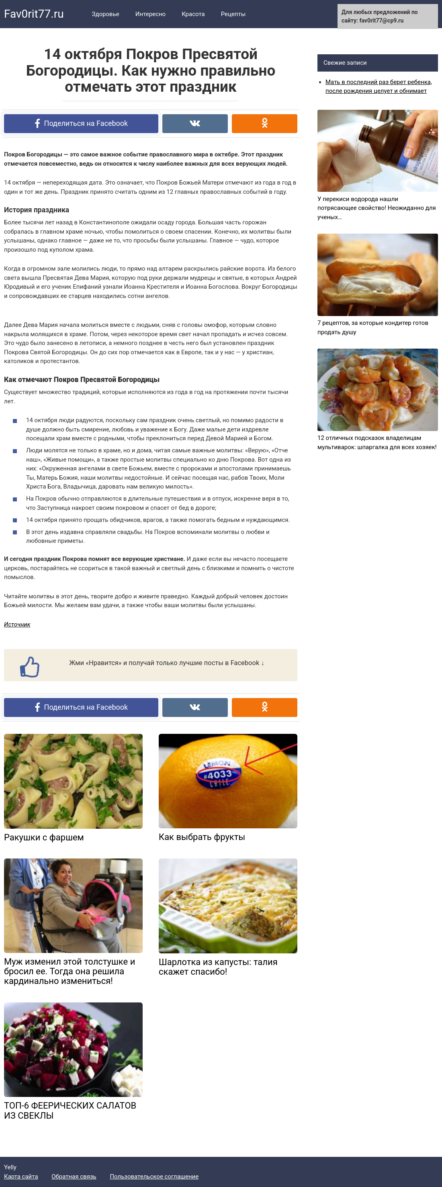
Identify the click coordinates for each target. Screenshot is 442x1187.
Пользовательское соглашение (154, 1176)
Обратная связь (73, 1176)
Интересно (150, 14)
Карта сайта (21, 1176)
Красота (193, 14)
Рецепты (233, 14)
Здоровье (105, 14)
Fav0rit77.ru (34, 14)
